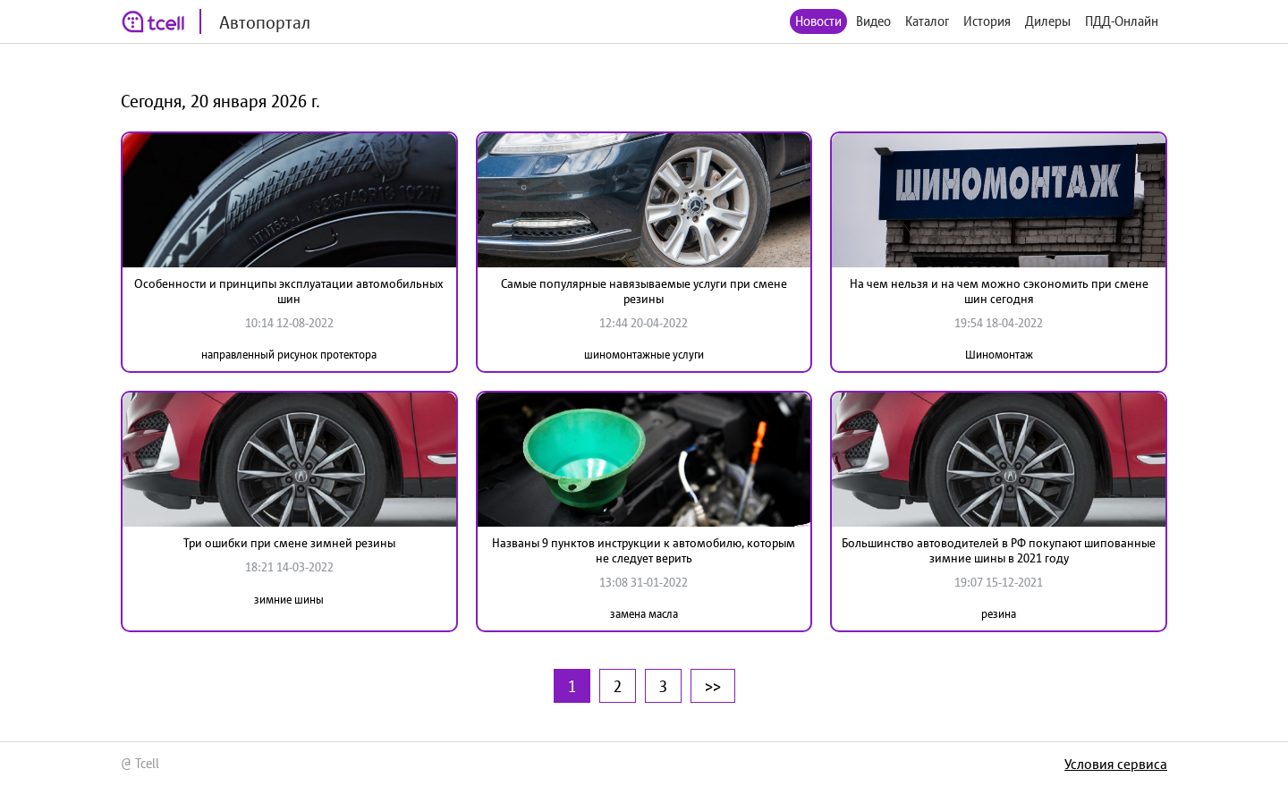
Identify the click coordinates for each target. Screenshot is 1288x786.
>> (713, 686)
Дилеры (1048, 21)
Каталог (927, 21)
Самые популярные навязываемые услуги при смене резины (644, 291)
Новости (818, 21)
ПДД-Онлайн (1121, 21)
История (987, 21)
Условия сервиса (1115, 764)
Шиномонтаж (999, 354)
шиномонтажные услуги (644, 354)
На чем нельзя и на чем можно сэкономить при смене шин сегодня (999, 291)
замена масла (644, 614)
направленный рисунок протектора (289, 354)
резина (998, 614)
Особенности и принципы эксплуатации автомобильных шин (289, 291)
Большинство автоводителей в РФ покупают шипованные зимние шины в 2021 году (999, 550)
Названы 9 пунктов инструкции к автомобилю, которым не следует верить (643, 550)
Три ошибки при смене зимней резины (289, 543)
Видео (873, 21)
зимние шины (289, 599)
